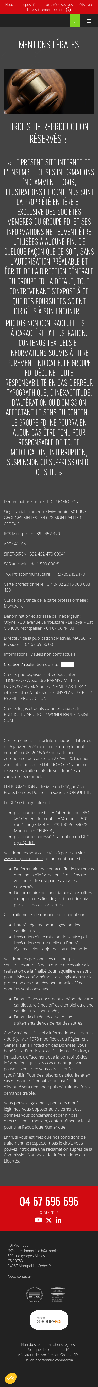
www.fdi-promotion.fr (23, 858)
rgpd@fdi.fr (24, 842)
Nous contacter (20, 1276)
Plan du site (30, 1344)
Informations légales (59, 1344)
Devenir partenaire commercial (49, 1360)
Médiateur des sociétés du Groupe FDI (48, 1354)
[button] (11, 1378)
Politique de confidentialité (48, 1349)
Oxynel (67, 664)
